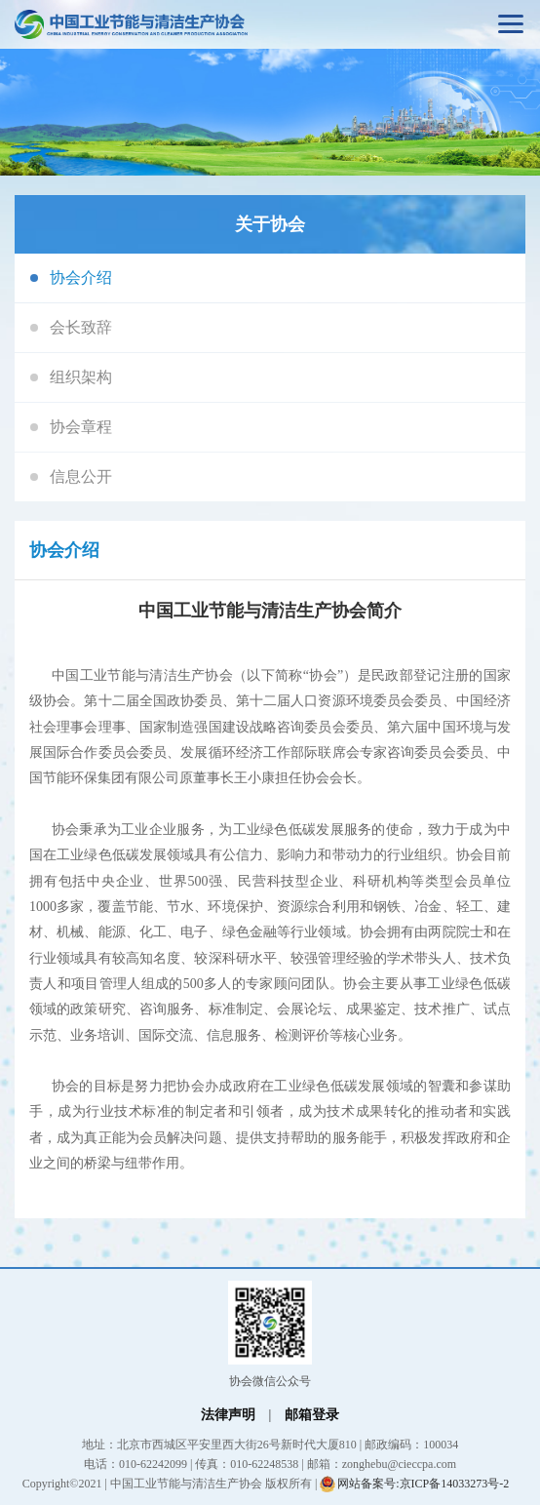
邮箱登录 (312, 1414)
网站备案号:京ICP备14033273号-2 (414, 1483)
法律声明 (228, 1414)
